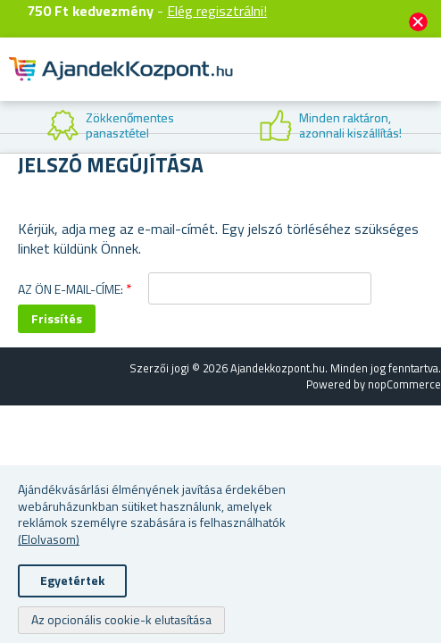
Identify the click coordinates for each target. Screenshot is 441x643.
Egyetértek (72, 580)
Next (427, 126)
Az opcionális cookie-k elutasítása (121, 619)
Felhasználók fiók (317, 84)
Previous (13, 126)
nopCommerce (404, 384)
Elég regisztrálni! (217, 10)
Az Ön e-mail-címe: (70, 289)
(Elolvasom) (48, 539)
